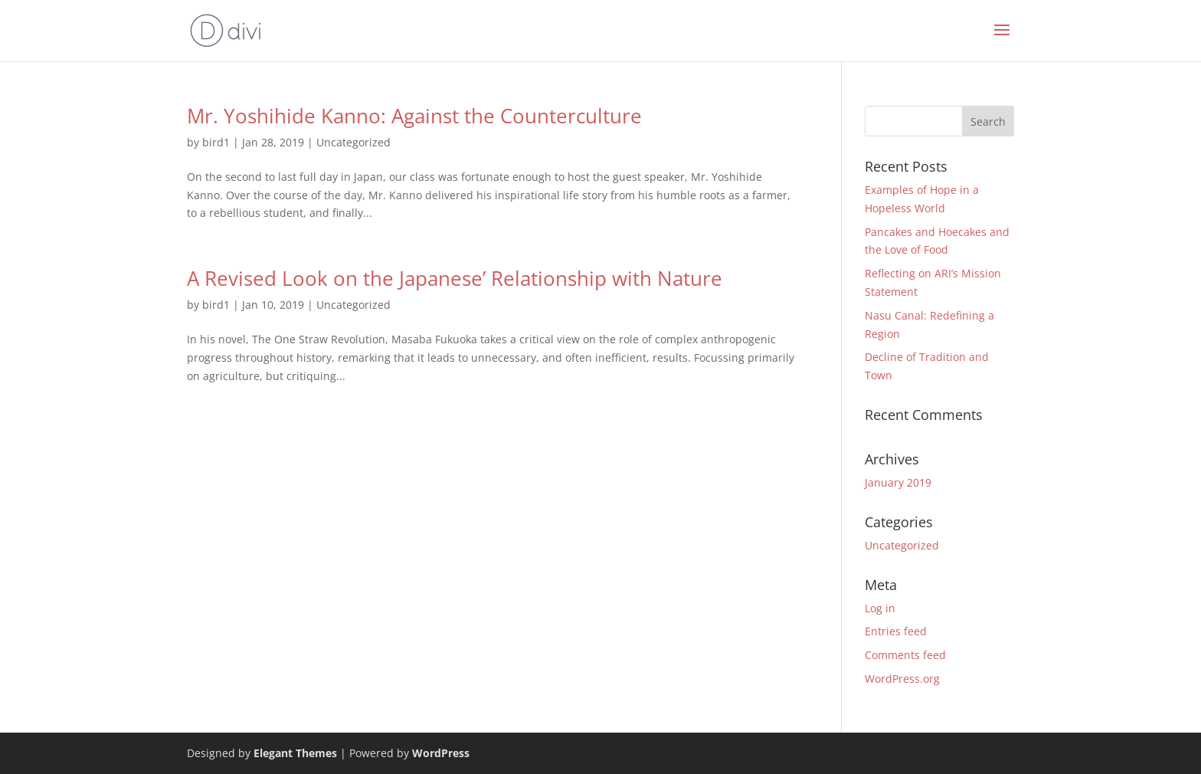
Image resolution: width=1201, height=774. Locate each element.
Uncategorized (353, 142)
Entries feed (896, 631)
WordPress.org (902, 678)
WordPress (441, 753)
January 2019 (898, 482)
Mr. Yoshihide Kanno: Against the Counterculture (414, 116)
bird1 (216, 142)
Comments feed (905, 655)
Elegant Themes (295, 753)
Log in (880, 608)
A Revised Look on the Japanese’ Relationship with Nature (454, 278)
